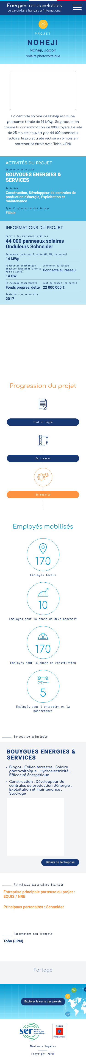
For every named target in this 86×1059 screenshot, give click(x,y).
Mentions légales (43, 1046)
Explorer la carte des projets (43, 1001)
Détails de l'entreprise (60, 862)
